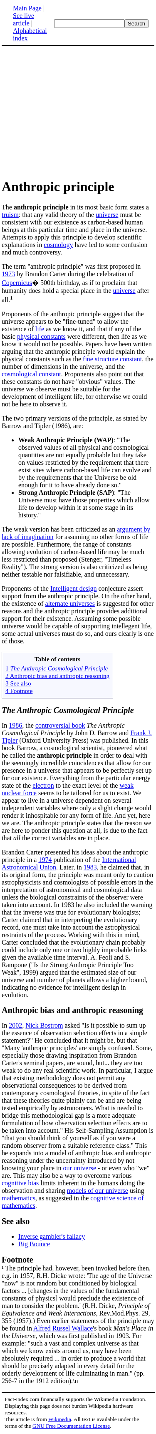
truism (10, 214)
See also (16, 1221)
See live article (23, 19)
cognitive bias (20, 1183)
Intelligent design (73, 588)
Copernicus (17, 282)
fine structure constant (112, 359)
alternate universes (70, 603)
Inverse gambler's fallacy (51, 1236)
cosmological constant (31, 374)
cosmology (58, 244)
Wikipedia (59, 1419)
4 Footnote (18, 690)
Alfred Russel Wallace (63, 1328)
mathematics (18, 1198)
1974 (45, 859)
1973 (8, 273)
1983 (90, 867)
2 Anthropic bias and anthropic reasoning (57, 675)
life (39, 329)
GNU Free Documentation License (71, 1426)
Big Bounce (34, 1244)
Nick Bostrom (44, 1025)
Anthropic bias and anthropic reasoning (72, 1010)
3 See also (18, 683)
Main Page (27, 8)
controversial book (60, 725)
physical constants (41, 336)
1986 (15, 725)
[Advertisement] (71, 111)
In (5, 725)
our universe (80, 1168)
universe (107, 214)
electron (43, 785)
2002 (15, 1025)
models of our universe (97, 1190)
